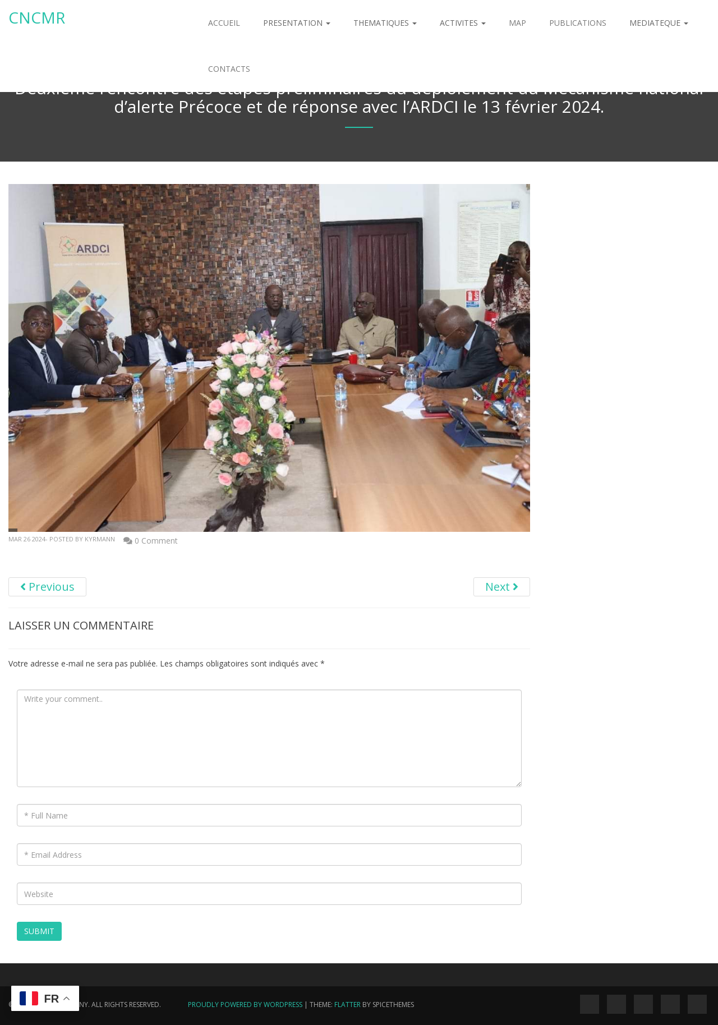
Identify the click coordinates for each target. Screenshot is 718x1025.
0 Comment (156, 540)
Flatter (347, 1004)
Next (501, 586)
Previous (47, 586)
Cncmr (36, 17)
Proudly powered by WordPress (245, 1004)
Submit (39, 931)
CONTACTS (229, 68)
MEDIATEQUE (658, 22)
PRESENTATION (296, 22)
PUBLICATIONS (577, 22)
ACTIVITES (463, 22)
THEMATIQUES (385, 22)
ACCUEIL (224, 22)
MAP (517, 22)
